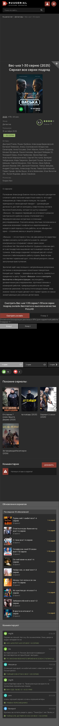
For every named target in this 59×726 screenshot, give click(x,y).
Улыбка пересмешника (16, 703)
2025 (5, 117)
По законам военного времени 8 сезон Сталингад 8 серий (29, 659)
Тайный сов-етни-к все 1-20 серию (21, 674)
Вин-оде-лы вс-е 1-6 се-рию (18, 689)
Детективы (19, 17)
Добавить (49, 465)
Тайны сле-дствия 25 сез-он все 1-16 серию (25, 716)
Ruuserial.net (8, 17)
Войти (47, 4)
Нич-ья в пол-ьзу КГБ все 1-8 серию (21, 643)
